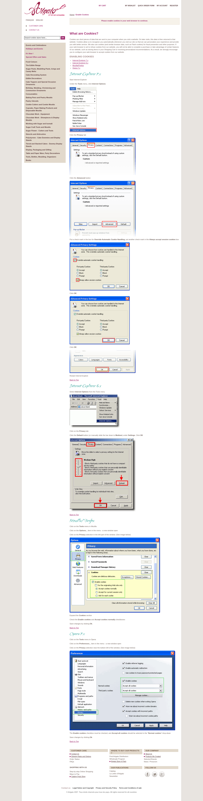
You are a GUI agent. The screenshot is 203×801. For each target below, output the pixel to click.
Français (30, 20)
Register (174, 6)
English (39, 20)
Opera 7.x (76, 68)
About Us (148, 754)
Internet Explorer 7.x (80, 60)
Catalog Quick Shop (78, 776)
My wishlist (130, 6)
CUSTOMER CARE (36, 26)
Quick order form (146, 6)
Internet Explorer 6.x (80, 63)
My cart (102, 6)
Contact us (65, 788)
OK (63, 38)
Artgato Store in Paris (118, 761)
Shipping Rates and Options (81, 756)
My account (162, 6)
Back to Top (74, 380)
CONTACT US (34, 30)
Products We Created (153, 756)
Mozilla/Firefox (78, 65)
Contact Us (75, 754)
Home (72, 15)
